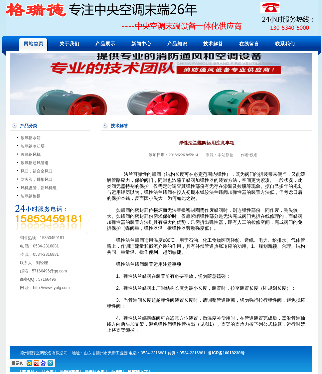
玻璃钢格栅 (31, 196)
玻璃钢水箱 (31, 138)
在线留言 (249, 43)
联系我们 (285, 43)
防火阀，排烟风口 (37, 179)
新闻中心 (141, 43)
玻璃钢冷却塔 (33, 146)
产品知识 (177, 43)
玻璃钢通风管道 (35, 163)
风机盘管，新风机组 (39, 188)
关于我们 (70, 43)
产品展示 (105, 43)
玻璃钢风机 (31, 154)
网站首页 (34, 43)
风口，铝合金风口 (37, 171)
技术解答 (213, 43)
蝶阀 (125, 210)
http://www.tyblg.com (51, 287)
